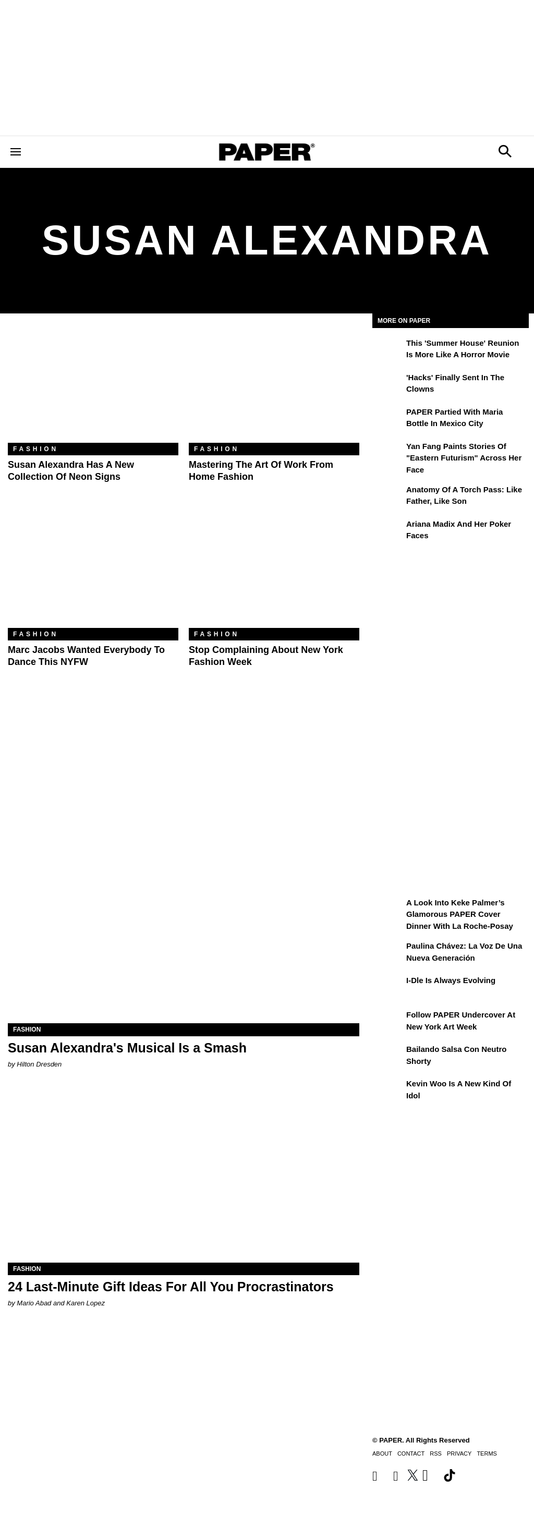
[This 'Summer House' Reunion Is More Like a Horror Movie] (388, 350)
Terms (487, 1453)
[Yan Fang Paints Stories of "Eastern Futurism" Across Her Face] (388, 454)
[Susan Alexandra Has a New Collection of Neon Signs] (93, 386)
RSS (436, 1453)
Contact (410, 1453)
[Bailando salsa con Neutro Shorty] (388, 1057)
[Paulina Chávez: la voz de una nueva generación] (388, 953)
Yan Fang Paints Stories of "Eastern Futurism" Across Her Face (463, 458)
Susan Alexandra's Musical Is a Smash (127, 1047)
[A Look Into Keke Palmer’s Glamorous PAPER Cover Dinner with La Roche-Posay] (388, 910)
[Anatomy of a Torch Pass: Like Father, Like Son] (388, 497)
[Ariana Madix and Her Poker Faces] (388, 531)
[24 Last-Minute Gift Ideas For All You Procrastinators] (183, 1175)
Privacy (459, 1453)
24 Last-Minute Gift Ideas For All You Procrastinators (171, 1286)
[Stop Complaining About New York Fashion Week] (274, 571)
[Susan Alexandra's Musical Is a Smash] (183, 935)
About (382, 1453)
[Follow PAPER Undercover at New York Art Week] (388, 1022)
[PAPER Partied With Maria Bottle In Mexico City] (388, 419)
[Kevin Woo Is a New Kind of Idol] (388, 1091)
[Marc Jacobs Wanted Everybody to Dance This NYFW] (93, 571)
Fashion (35, 449)
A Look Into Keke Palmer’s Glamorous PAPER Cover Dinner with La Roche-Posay (459, 914)
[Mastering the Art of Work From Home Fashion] (274, 386)
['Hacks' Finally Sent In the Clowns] (388, 385)
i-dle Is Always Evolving (450, 980)
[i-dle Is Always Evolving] (388, 988)
